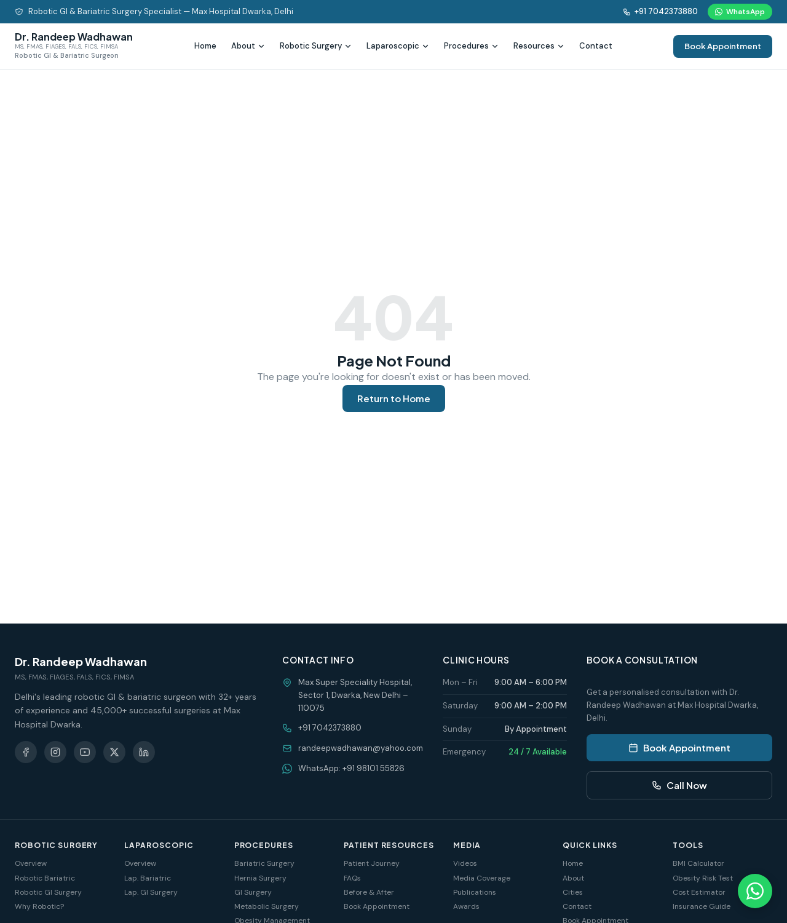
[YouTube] (85, 752)
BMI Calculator (698, 863)
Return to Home (393, 398)
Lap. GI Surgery (151, 892)
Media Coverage (481, 878)
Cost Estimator (699, 892)
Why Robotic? (39, 906)
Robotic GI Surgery (48, 892)
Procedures (471, 46)
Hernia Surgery (260, 878)
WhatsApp (740, 12)
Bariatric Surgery (264, 863)
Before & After (369, 892)
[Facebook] (26, 752)
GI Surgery (253, 892)
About (248, 46)
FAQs (352, 878)
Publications (474, 892)
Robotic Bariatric (45, 878)
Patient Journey (372, 863)
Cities (573, 892)
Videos (465, 863)
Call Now (679, 785)
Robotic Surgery (316, 46)
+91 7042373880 (660, 11)
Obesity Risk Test (703, 878)
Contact (595, 46)
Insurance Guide (701, 906)
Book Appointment (722, 46)
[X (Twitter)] (114, 752)
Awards (466, 906)
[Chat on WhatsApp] (755, 891)
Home (205, 46)
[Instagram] (55, 752)
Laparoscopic (397, 46)
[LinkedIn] (144, 752)
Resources (538, 46)
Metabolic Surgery (266, 906)
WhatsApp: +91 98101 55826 (351, 768)
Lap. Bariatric (147, 878)
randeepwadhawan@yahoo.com (360, 748)
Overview (31, 863)
